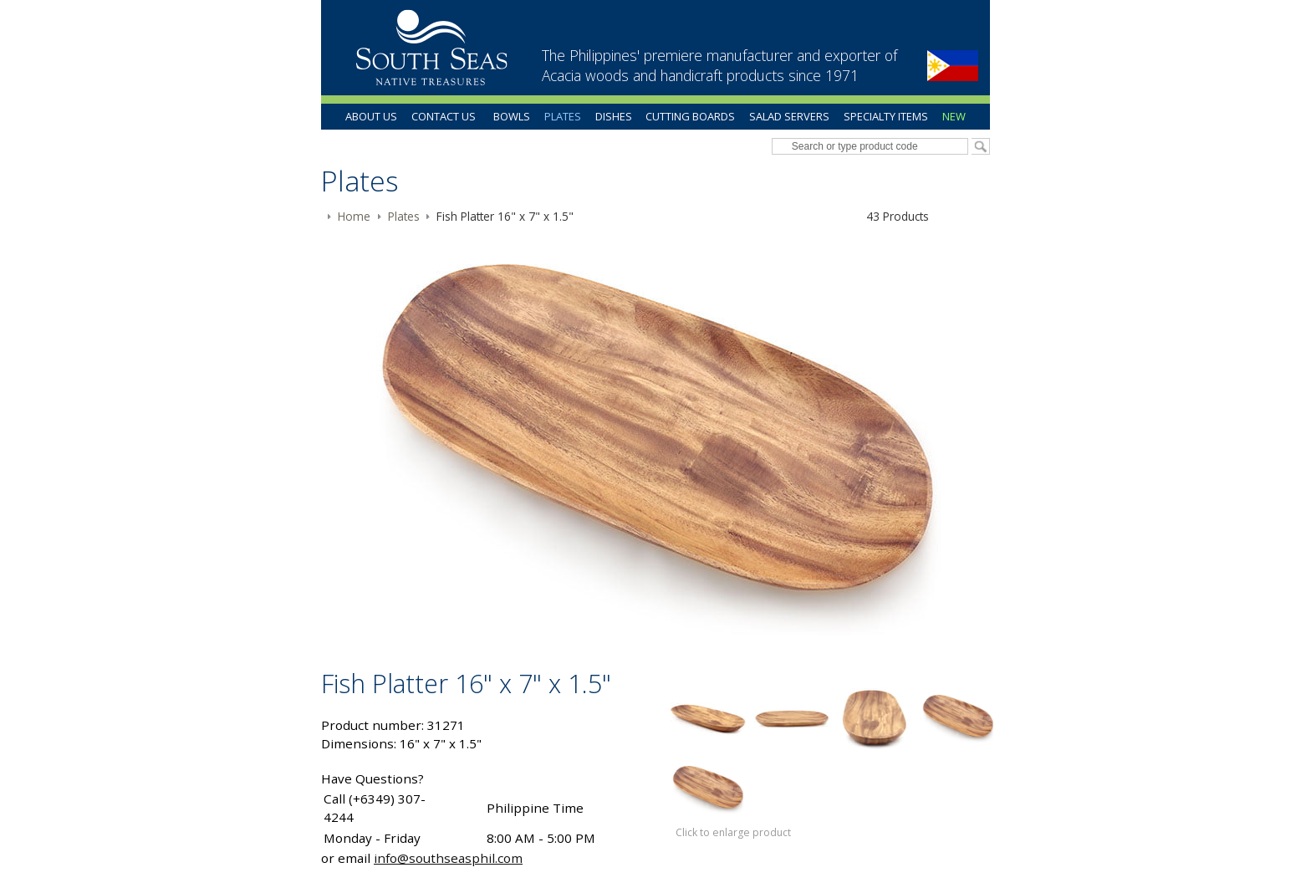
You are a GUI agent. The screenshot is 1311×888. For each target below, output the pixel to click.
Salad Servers (789, 116)
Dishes (613, 116)
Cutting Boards (690, 116)
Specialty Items (886, 116)
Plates (562, 116)
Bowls (511, 116)
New (954, 116)
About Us (371, 116)
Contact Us (443, 116)
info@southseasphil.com (448, 858)
